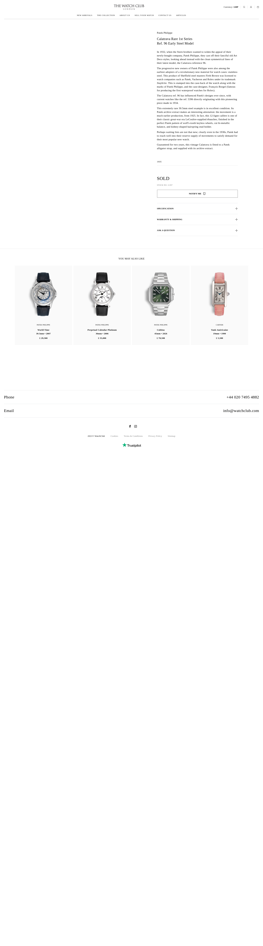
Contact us (165, 15)
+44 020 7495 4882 (242, 885)
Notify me (197, 193)
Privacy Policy (155, 924)
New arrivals (84, 15)
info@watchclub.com (241, 898)
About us (125, 15)
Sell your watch (144, 15)
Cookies (114, 924)
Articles (181, 15)
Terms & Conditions (133, 924)
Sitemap (171, 924)
